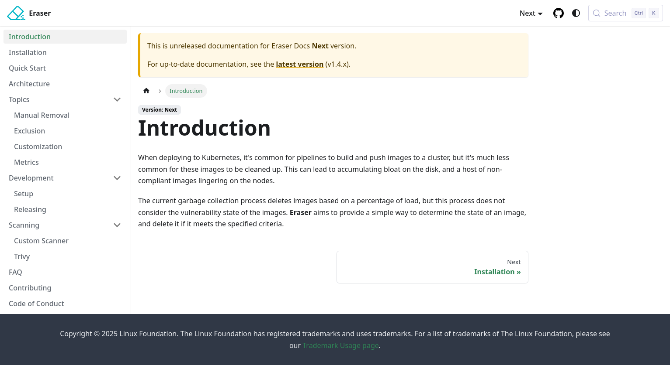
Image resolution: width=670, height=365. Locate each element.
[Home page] (146, 91)
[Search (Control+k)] (625, 13)
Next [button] (527, 13)
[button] (65, 99)
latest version (299, 64)
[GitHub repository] (558, 13)
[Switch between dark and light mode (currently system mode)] (576, 13)
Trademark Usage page (340, 345)
